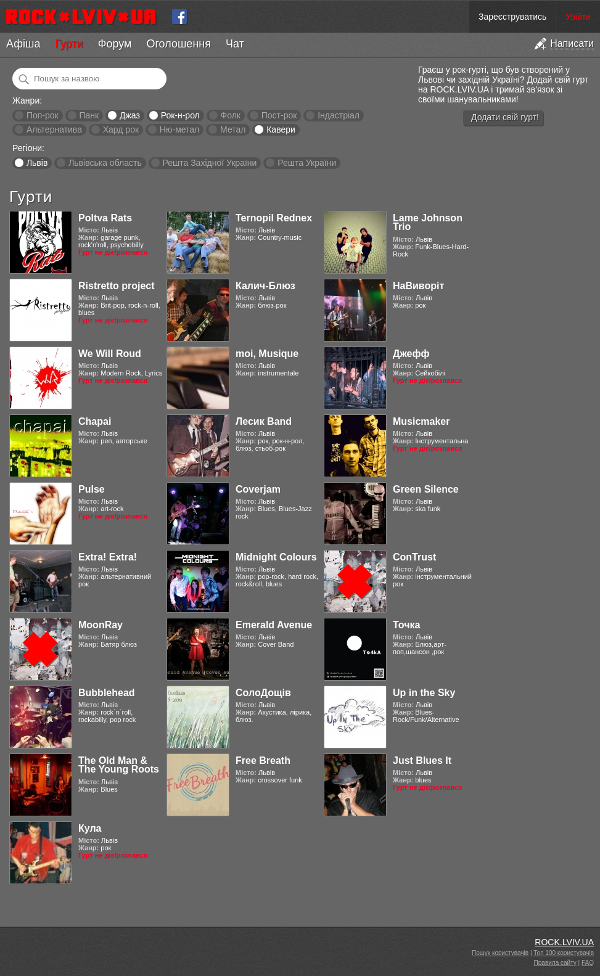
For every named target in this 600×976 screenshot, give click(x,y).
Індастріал (339, 115)
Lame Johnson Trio (427, 222)
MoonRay (100, 625)
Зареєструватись (512, 17)
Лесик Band (264, 421)
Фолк (230, 115)
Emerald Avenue (274, 625)
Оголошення (178, 44)
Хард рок (121, 129)
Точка (406, 625)
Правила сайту (555, 962)
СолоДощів (263, 692)
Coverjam (258, 489)
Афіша (23, 44)
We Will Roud (109, 353)
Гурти (69, 44)
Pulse (91, 489)
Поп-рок (43, 115)
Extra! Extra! (107, 557)
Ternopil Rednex (274, 218)
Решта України (306, 163)
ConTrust (414, 557)
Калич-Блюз (265, 286)
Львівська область (105, 163)
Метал (232, 129)
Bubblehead (106, 692)
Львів (37, 163)
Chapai (94, 421)
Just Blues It (422, 760)
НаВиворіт (418, 286)
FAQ (588, 962)
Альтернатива (54, 129)
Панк (89, 115)
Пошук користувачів (500, 952)
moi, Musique (267, 353)
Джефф (411, 353)
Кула (90, 828)
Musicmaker (421, 421)
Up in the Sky (424, 692)
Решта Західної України (209, 163)
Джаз (130, 115)
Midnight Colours (276, 557)
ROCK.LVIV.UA (564, 942)
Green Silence (426, 489)
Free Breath (263, 760)
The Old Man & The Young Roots (118, 764)
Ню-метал (179, 129)
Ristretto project (116, 286)
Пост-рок (279, 115)
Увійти (578, 17)
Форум (115, 44)
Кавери (280, 129)
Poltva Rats (105, 218)
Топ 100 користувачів (563, 952)
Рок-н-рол (180, 115)
